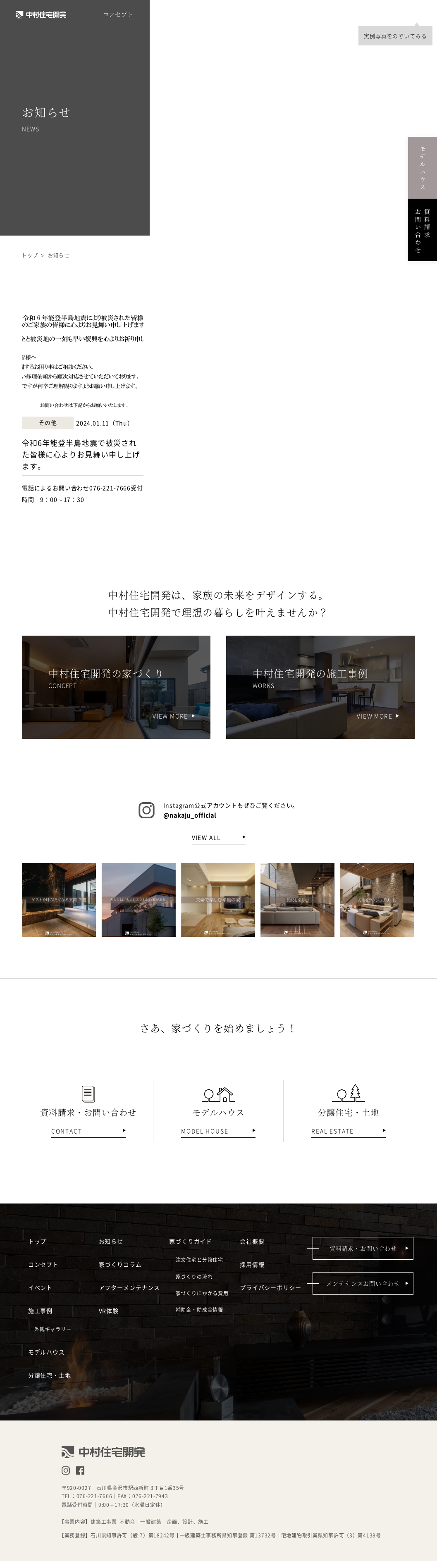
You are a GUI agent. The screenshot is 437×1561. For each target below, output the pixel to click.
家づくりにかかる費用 (202, 1292)
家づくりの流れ (194, 1276)
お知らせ (111, 1241)
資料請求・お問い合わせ (363, 1248)
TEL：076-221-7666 (87, 1495)
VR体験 (109, 1310)
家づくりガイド (190, 1241)
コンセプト (118, 14)
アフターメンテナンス (129, 1287)
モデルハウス (244, 14)
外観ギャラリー (53, 1328)
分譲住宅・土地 (298, 14)
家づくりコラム (120, 1264)
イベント (160, 14)
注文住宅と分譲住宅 (200, 1259)
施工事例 (199, 14)
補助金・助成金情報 (200, 1309)
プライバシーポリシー (270, 1287)
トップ (29, 255)
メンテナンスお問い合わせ (363, 1283)
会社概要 (386, 14)
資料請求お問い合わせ (422, 230)
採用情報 (346, 14)
